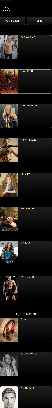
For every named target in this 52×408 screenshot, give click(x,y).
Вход (39, 20)
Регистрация (12, 20)
